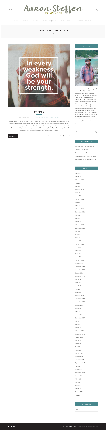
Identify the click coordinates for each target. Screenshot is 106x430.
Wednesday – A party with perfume (85, 159)
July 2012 (78, 379)
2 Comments (43, 136)
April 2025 (78, 186)
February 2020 (79, 260)
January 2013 (79, 369)
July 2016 (78, 340)
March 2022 (78, 221)
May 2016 (78, 343)
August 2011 (79, 392)
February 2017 (79, 331)
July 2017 (78, 321)
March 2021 (78, 241)
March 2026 (78, 176)
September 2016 (80, 334)
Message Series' (54, 117)
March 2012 (78, 388)
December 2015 (80, 360)
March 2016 (78, 350)
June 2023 (78, 202)
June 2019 (78, 282)
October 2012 (79, 376)
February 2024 (79, 199)
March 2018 (78, 315)
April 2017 (78, 324)
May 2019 (78, 286)
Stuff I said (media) (49, 21)
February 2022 (79, 225)
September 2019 (80, 276)
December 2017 (80, 318)
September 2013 (80, 363)
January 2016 (79, 356)
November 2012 (80, 372)
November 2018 (80, 302)
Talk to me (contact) (84, 21)
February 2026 (79, 180)
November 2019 (80, 270)
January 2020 (79, 263)
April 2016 (78, 347)
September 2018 (80, 308)
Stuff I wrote (65, 21)
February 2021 (79, 244)
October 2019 (79, 273)
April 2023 (78, 205)
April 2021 (78, 237)
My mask (39, 112)
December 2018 (80, 298)
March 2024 (78, 196)
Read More (13, 136)
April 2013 (78, 366)
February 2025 (79, 189)
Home (16, 21)
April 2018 (78, 311)
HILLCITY (35, 21)
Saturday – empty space (82, 149)
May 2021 (78, 234)
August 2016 (79, 337)
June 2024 (78, 192)
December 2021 (80, 228)
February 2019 (79, 295)
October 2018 (79, 305)
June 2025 (78, 183)
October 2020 (79, 247)
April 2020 (78, 254)
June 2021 (78, 231)
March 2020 (78, 257)
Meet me (25, 21)
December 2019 (80, 266)
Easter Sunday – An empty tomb (84, 146)
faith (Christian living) (40, 117)
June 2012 (78, 382)
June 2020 (78, 250)
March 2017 (78, 327)
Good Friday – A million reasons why (86, 153)
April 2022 (78, 218)
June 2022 (78, 215)
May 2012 (78, 385)
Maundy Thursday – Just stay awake (85, 156)
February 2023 (79, 209)
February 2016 (79, 353)
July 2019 (78, 279)
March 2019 (78, 292)
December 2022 (80, 212)
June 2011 (78, 395)
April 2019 (78, 289)
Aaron (54, 136)
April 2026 (78, 173)
